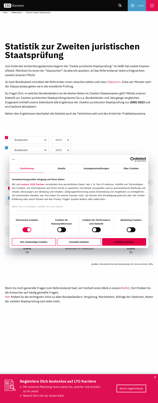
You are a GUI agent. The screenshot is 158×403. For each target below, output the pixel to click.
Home (5, 12)
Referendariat (17, 12)
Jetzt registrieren (131, 388)
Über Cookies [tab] (131, 168)
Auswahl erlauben (79, 242)
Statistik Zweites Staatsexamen (38, 12)
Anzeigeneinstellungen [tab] (96, 168)
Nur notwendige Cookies (34, 242)
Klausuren (114, 82)
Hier (7, 297)
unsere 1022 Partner (33, 184)
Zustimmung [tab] (27, 168)
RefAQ (125, 288)
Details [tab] (62, 168)
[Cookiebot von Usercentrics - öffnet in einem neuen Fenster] (132, 159)
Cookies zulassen (124, 242)
